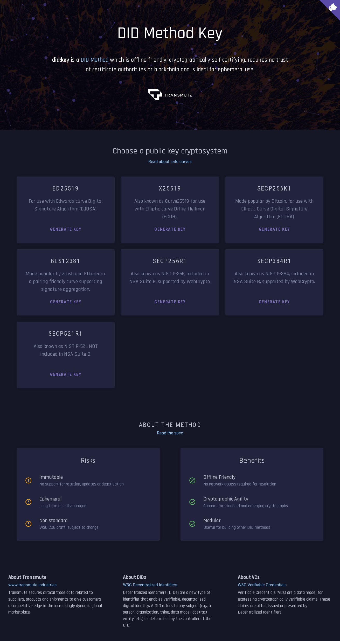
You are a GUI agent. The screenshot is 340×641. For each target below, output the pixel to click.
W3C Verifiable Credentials (262, 584)
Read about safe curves (170, 161)
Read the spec (170, 433)
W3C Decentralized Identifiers (150, 584)
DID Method (94, 60)
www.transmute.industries (32, 584)
